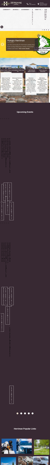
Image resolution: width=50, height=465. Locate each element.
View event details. (24, 48)
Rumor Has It (32, 17)
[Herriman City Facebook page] (42, 30)
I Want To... (38, 9)
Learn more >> (7, 205)
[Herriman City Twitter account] (46, 30)
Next (47, 44)
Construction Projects (45, 14)
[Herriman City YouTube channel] (48, 30)
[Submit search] (1, 27)
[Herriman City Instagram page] (44, 30)
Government (25, 9)
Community (6, 9)
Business (15, 9)
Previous (2, 44)
